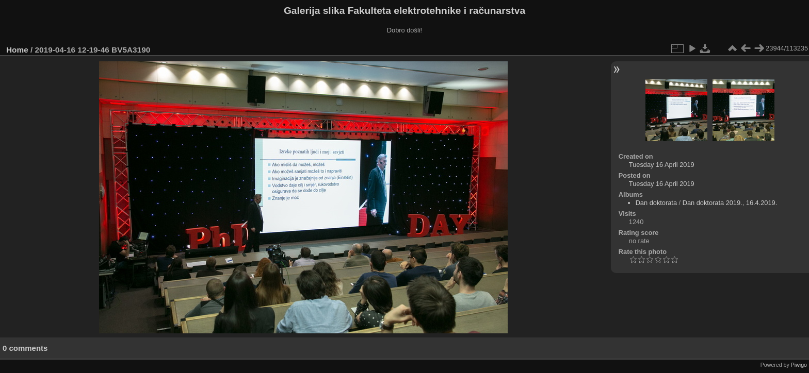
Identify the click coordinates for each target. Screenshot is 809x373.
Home (17, 49)
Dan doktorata (656, 203)
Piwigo (799, 365)
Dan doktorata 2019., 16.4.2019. (730, 203)
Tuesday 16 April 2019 (661, 164)
